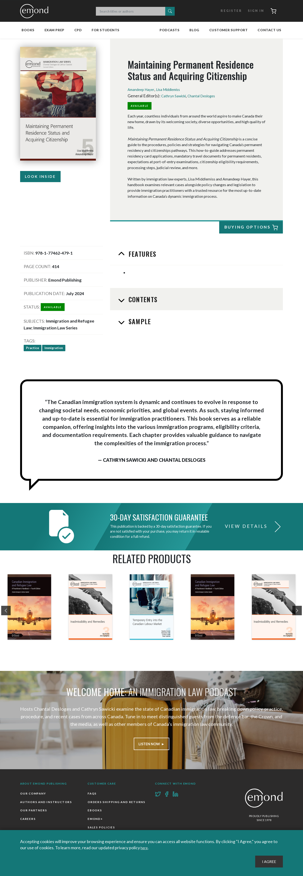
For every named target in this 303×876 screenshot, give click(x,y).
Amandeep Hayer (144, 88)
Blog (194, 29)
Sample (139, 321)
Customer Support (228, 29)
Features (142, 253)
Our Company (34, 794)
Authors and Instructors (47, 803)
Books (28, 29)
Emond (35, 11)
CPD (78, 29)
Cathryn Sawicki (176, 95)
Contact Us (269, 29)
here (145, 847)
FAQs (92, 794)
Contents (142, 299)
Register (227, 11)
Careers (28, 821)
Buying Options (251, 227)
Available (141, 105)
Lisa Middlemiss (176, 88)
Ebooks (95, 821)
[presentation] (6, 610)
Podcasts (169, 29)
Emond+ (96, 830)
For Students (106, 29)
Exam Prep (54, 29)
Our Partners (34, 812)
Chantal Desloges (208, 95)
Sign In (252, 11)
